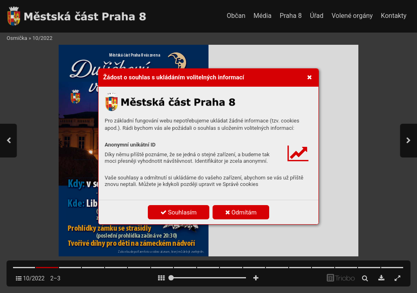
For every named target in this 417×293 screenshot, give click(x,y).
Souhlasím (178, 212)
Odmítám (241, 212)
